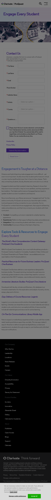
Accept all (34, 496)
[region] (25, 491)
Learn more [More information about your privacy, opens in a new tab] (13, 492)
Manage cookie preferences (17, 496)
